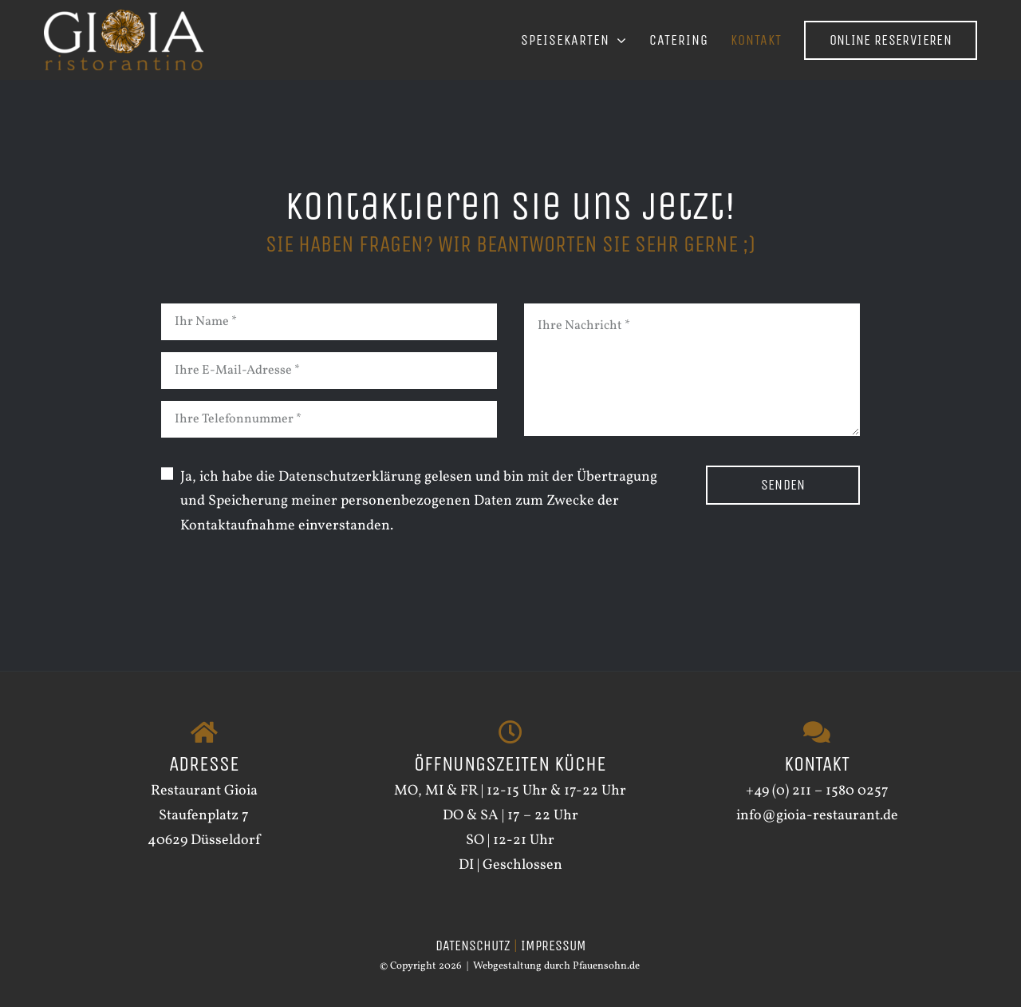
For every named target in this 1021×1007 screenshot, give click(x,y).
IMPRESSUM (553, 945)
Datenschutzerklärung (349, 477)
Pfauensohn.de (606, 966)
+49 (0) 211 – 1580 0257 (817, 791)
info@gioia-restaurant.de (817, 816)
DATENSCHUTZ (473, 945)
